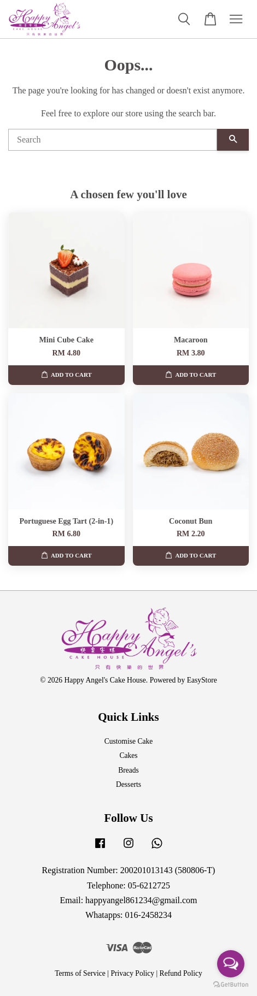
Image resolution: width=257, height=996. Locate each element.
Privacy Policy (132, 973)
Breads (128, 770)
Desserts (128, 784)
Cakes (128, 755)
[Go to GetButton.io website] (230, 984)
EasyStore (202, 680)
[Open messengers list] (230, 963)
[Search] (112, 140)
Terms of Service (80, 973)
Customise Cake (128, 741)
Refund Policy (181, 973)
